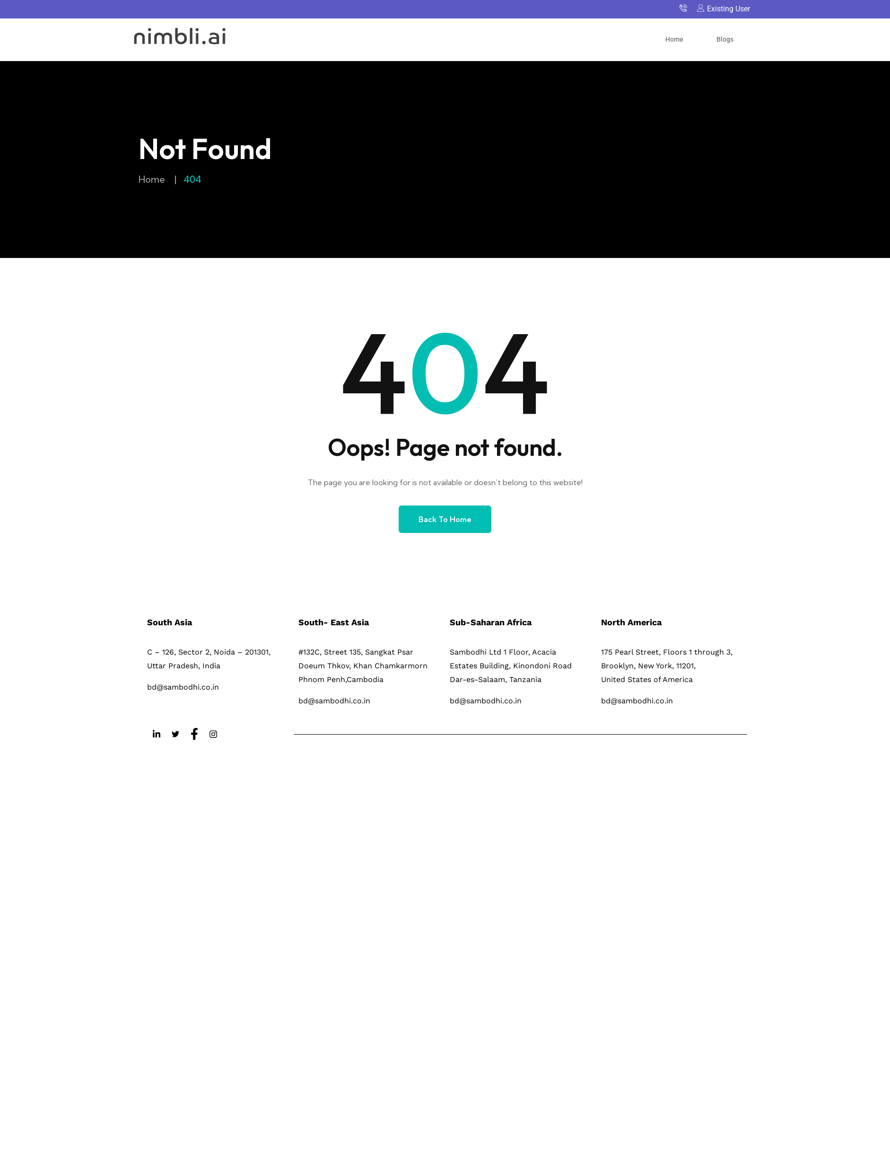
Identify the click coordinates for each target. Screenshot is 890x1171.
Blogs (724, 39)
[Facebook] (194, 734)
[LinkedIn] (156, 734)
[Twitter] (175, 734)
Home (674, 39)
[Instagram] (213, 734)
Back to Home (445, 519)
